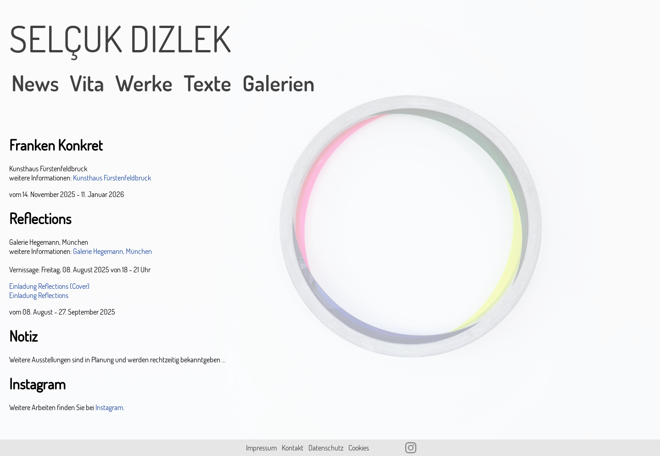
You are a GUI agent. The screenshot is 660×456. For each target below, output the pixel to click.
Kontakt (292, 447)
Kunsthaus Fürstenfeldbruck (112, 177)
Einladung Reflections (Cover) (49, 286)
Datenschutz (325, 447)
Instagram (109, 407)
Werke (144, 83)
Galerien (278, 83)
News (35, 83)
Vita (87, 83)
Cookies (358, 447)
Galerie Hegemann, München (112, 251)
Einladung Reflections (38, 295)
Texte (207, 83)
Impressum (261, 447)
